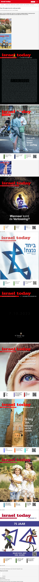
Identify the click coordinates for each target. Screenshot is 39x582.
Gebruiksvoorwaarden (19, 581)
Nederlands (5, 579)
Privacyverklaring (13, 581)
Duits (3, 579)
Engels (1, 579)
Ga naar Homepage (15, 10)
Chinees (9, 579)
